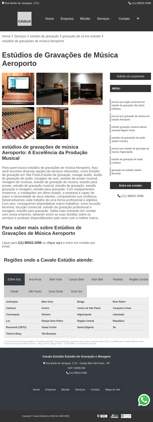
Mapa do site (112, 389)
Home (49, 18)
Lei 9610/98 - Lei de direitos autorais (80, 344)
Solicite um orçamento (130, 76)
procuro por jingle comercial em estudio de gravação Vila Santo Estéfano (128, 106)
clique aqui (54, 243)
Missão (85, 18)
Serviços (103, 18)
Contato (124, 18)
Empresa (67, 18)
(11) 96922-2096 (139, 3)
